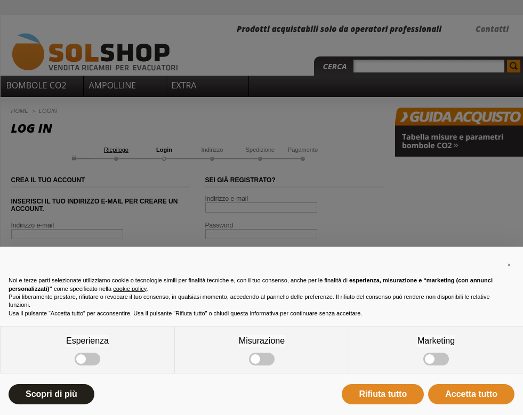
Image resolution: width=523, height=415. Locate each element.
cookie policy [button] (129, 289)
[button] (509, 263)
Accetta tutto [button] (471, 393)
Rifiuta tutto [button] (383, 393)
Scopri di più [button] (51, 393)
